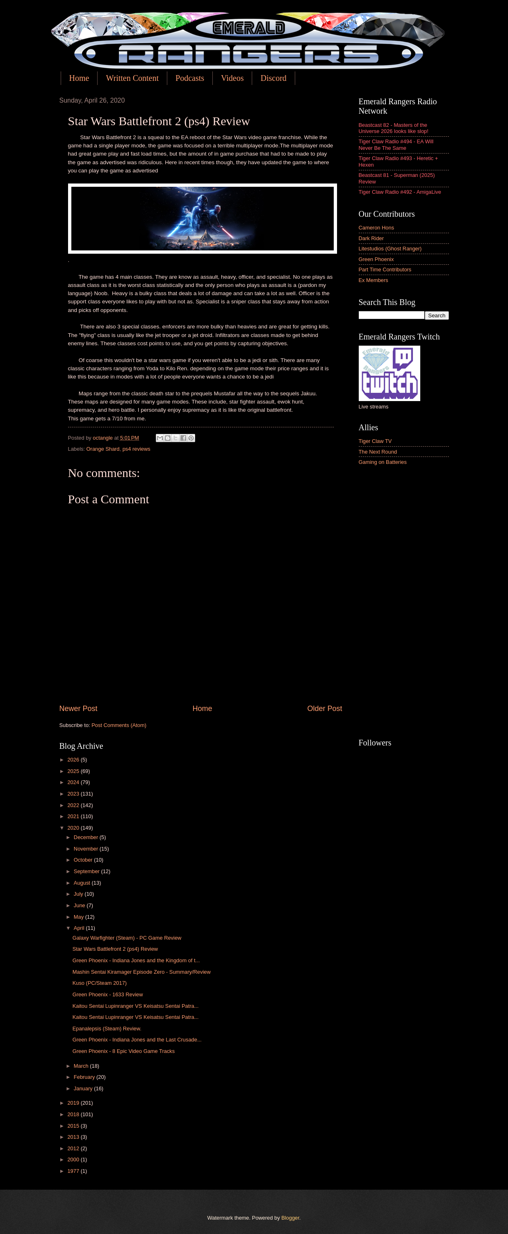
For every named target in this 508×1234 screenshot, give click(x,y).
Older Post (324, 708)
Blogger (290, 1218)
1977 (73, 1171)
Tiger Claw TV (375, 441)
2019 (73, 1103)
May (79, 917)
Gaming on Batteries (383, 462)
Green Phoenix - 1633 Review (108, 994)
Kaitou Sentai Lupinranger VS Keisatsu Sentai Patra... (136, 1006)
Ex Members (373, 280)
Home (79, 78)
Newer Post (78, 708)
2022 (73, 805)
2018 (73, 1114)
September (87, 871)
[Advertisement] (404, 602)
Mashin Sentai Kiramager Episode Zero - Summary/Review (142, 972)
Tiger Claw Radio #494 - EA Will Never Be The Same (396, 144)
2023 (73, 794)
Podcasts (189, 78)
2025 (73, 771)
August (83, 883)
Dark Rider (371, 238)
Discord (273, 78)
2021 (73, 816)
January (84, 1088)
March (82, 1066)
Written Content (132, 78)
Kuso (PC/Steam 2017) (100, 983)
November (87, 849)
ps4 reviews (136, 449)
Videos (232, 78)
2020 (73, 828)
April (80, 928)
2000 (73, 1159)
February (85, 1077)
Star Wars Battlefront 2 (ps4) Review (115, 949)
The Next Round (378, 452)
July (79, 894)
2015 (73, 1126)
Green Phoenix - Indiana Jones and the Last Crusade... (137, 1040)
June (80, 905)
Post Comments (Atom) (118, 725)
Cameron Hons (376, 228)
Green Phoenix (376, 259)
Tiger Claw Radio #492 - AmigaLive (400, 192)
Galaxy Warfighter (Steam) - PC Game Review (127, 938)
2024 (73, 782)
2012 (73, 1148)
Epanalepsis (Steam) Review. (107, 1028)
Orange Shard (103, 449)
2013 (73, 1137)
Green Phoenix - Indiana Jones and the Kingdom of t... (136, 960)
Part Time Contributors (385, 269)
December (87, 837)
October (84, 860)
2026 (73, 760)
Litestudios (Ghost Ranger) (390, 248)
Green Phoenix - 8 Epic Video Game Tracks (124, 1051)
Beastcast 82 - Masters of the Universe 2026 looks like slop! (393, 128)
